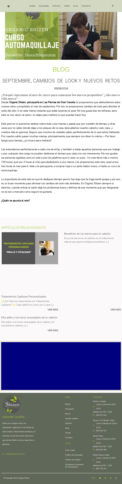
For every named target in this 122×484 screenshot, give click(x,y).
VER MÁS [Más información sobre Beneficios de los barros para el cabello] (115, 310)
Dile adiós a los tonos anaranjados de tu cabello (29, 318)
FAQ (93, 478)
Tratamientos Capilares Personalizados (23, 296)
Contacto (86, 6)
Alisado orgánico (72, 417)
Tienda (67, 6)
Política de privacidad (73, 454)
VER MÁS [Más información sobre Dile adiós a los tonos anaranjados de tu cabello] (53, 331)
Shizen (32, 6)
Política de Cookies (72, 458)
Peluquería (44, 6)
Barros (67, 412)
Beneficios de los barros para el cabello (87, 234)
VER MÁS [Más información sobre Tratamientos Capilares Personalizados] (53, 310)
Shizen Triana (98, 435)
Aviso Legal (70, 449)
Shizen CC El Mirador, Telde (103, 419)
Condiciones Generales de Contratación (74, 464)
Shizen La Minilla (99, 400)
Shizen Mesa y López (101, 454)
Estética (56, 6)
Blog (75, 6)
